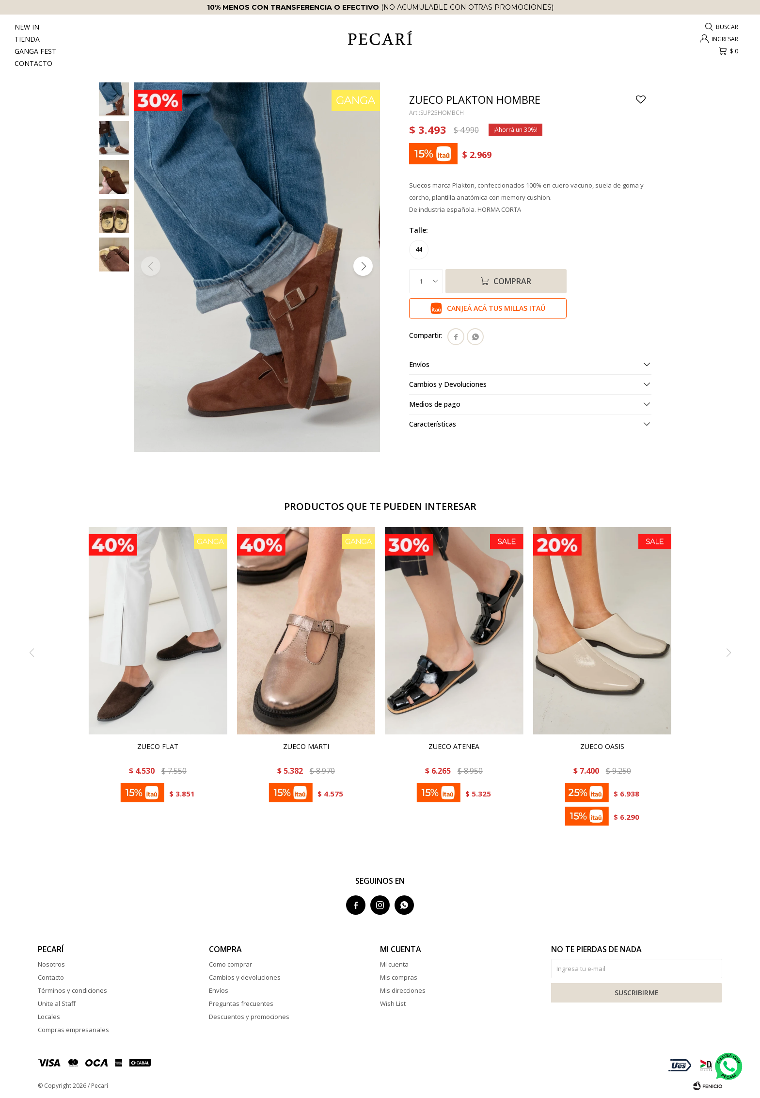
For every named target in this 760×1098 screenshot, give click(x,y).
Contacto (33, 63)
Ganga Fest (35, 51)
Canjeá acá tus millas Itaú (496, 308)
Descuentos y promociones (249, 1016)
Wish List (393, 1003)
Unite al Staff (57, 1003)
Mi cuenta (394, 964)
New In (27, 27)
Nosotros (51, 964)
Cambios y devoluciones (245, 977)
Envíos (218, 990)
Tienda (27, 39)
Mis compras (398, 977)
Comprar (512, 281)
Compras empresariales (73, 1029)
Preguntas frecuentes (241, 1003)
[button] (363, 266)
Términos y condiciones (72, 990)
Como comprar (230, 964)
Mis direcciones (403, 990)
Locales (49, 1016)
